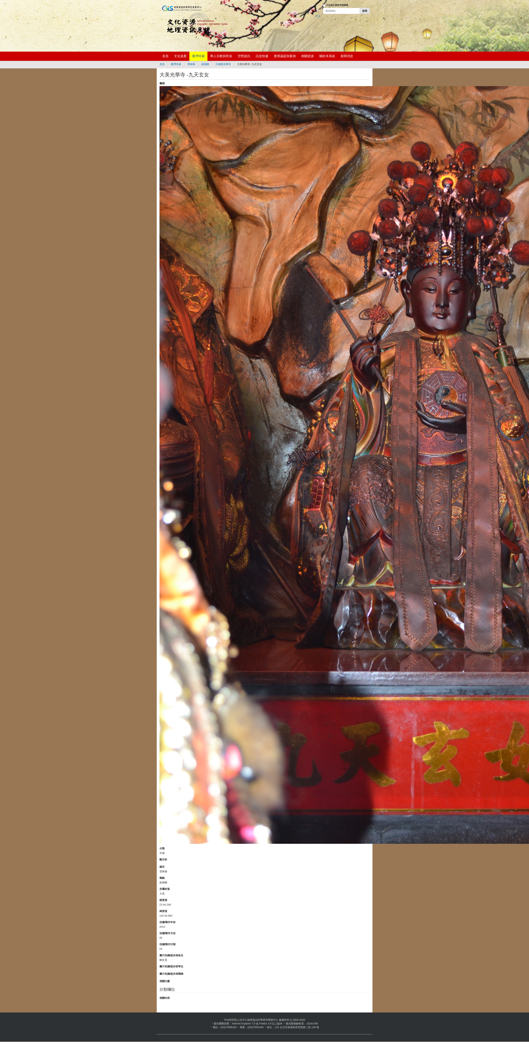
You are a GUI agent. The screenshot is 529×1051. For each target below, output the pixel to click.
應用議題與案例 (285, 56)
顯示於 (163, 859)
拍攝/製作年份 (167, 922)
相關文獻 (164, 981)
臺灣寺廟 (198, 56)
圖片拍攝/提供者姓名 (171, 955)
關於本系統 (327, 56)
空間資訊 (244, 56)
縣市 (162, 866)
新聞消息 (347, 56)
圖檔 (162, 83)
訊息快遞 (262, 56)
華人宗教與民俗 (221, 56)
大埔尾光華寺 (223, 64)
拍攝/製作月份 (167, 933)
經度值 (163, 900)
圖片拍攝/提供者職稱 (171, 973)
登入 (317, 16)
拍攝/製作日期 (167, 944)
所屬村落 (164, 888)
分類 (162, 848)
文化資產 (180, 56)
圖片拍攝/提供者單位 (171, 966)
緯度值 (163, 911)
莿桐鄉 (205, 64)
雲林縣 (191, 64)
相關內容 (164, 997)
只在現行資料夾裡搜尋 (337, 5)
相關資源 (307, 56)
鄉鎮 (162, 877)
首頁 (165, 56)
